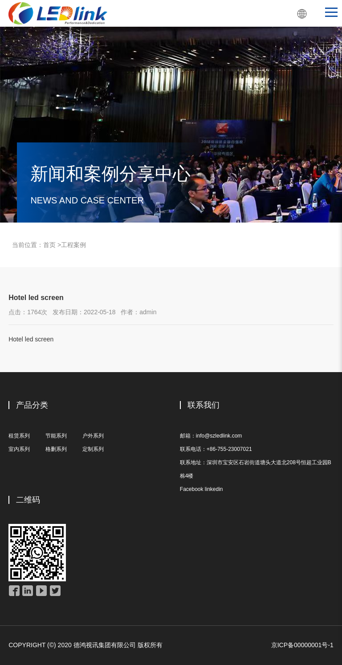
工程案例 (73, 244)
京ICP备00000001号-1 (302, 645)
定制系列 (93, 449)
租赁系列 (19, 436)
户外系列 (93, 436)
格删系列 (56, 449)
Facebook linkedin (201, 489)
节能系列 (56, 436)
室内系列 (19, 449)
